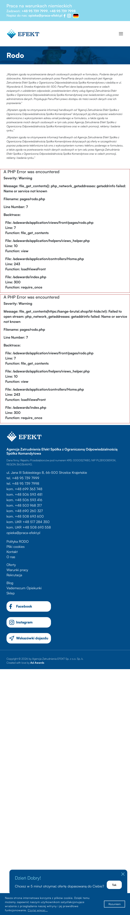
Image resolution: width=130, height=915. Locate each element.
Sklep (10, 593)
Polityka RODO (17, 541)
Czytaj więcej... (38, 910)
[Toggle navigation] (121, 33)
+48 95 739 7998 (62, 11)
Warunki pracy (17, 570)
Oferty (11, 565)
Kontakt (12, 552)
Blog (9, 583)
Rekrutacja (14, 575)
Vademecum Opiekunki (24, 588)
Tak (114, 884)
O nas (10, 557)
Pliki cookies (15, 546)
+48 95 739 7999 (35, 11)
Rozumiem (114, 904)
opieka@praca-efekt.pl (45, 15)
